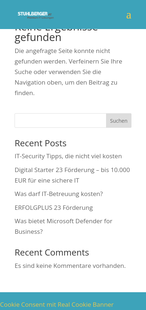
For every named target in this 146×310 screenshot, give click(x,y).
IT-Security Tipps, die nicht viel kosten (68, 156)
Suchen (118, 120)
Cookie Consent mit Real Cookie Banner (57, 304)
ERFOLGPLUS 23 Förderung (54, 207)
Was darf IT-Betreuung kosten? (59, 193)
